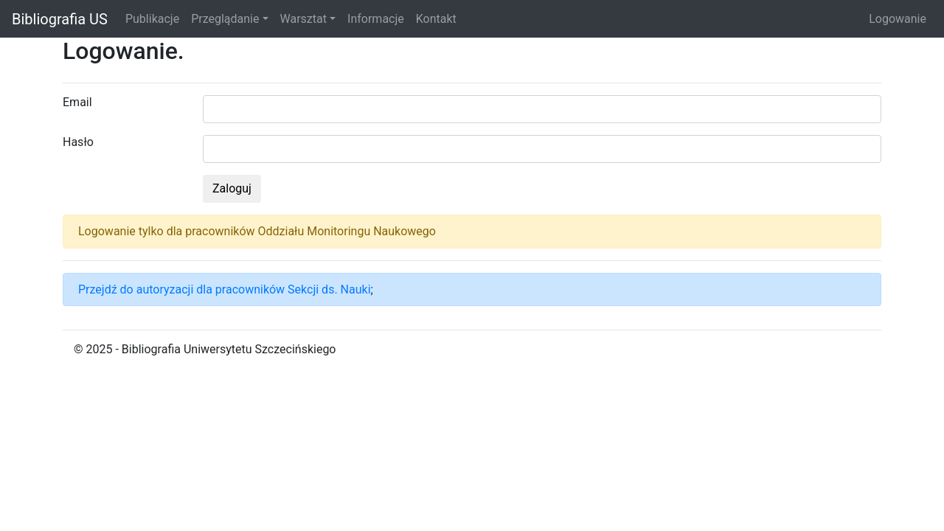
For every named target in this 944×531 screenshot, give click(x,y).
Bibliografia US (60, 19)
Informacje (375, 19)
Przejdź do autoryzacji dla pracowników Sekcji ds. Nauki (224, 289)
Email (77, 102)
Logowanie (897, 19)
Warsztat (303, 19)
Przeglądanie (225, 19)
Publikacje (152, 19)
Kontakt (436, 19)
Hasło (78, 142)
